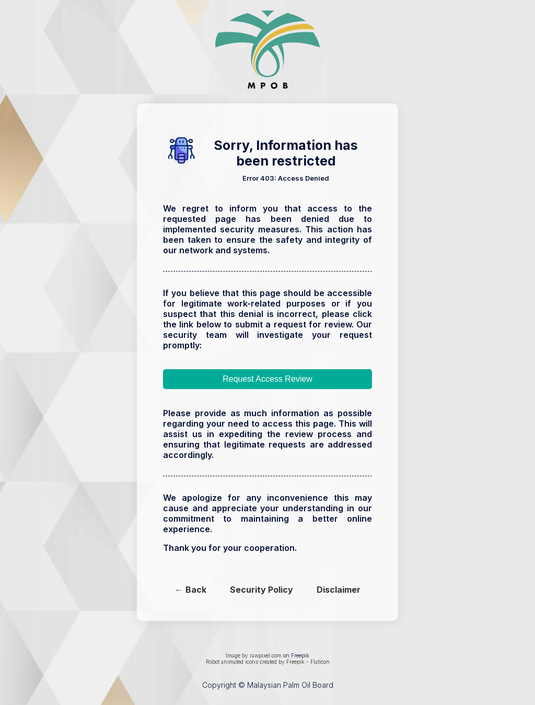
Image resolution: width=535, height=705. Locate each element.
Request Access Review (267, 378)
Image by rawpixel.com (254, 655)
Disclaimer (338, 589)
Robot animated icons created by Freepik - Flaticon (268, 662)
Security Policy (261, 589)
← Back (190, 589)
